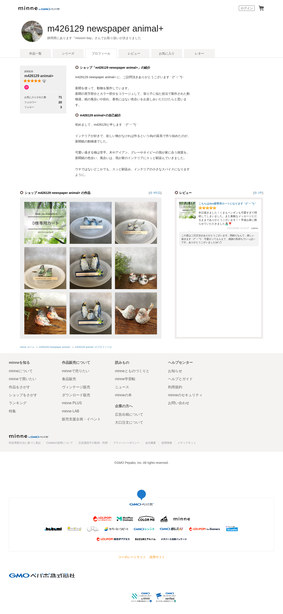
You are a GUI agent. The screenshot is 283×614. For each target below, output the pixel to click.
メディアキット (187, 442)
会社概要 (150, 442)
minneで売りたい (75, 371)
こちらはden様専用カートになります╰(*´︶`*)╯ (228, 203)
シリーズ (68, 53)
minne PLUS (72, 403)
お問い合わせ (178, 403)
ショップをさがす (23, 395)
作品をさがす (19, 387)
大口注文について (129, 422)
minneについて (21, 371)
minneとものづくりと (132, 371)
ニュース (122, 387)
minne (29, 436)
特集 (12, 411)
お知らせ (175, 371)
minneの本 (123, 395)
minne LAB (70, 411)
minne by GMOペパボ (39, 8)
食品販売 (69, 379)
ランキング (18, 403)
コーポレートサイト (132, 557)
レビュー (134, 53)
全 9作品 (155, 192)
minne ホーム (27, 347)
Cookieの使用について (59, 442)
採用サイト (157, 557)
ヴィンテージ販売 (76, 387)
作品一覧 (35, 53)
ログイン (247, 8)
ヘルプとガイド (180, 379)
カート (261, 8)
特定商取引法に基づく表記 (25, 442)
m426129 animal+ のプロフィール (93, 347)
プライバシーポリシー (126, 442)
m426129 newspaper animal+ (105, 28)
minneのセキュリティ (185, 395)
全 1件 (258, 192)
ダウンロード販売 (76, 395)
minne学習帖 (125, 379)
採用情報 (166, 442)
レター (199, 53)
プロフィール (101, 53)
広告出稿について (129, 414)
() (35, 81)
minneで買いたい (22, 379)
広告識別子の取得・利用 (93, 442)
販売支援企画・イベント (81, 419)
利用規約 (175, 387)
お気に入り (166, 53)
